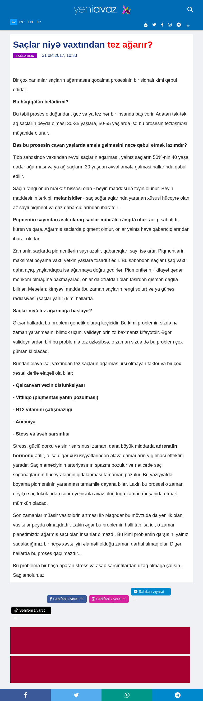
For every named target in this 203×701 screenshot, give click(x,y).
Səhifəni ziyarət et (66, 599)
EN (30, 22)
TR (38, 22)
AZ (13, 22)
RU (22, 22)
